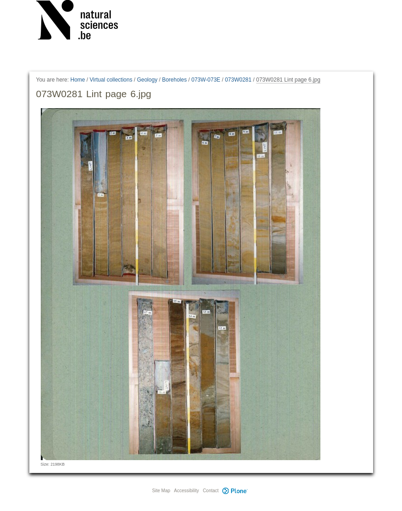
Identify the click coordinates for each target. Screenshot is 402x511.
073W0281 (238, 80)
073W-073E (205, 80)
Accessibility (186, 490)
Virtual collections (111, 80)
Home (77, 80)
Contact (210, 490)
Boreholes (174, 80)
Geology (147, 80)
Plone (235, 490)
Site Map (161, 490)
